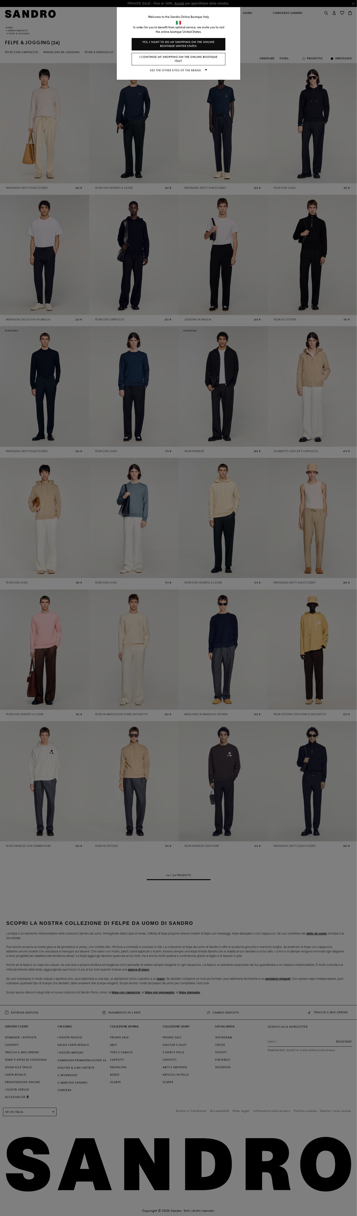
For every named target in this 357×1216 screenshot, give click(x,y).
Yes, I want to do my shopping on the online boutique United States (178, 44)
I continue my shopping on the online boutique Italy (179, 59)
